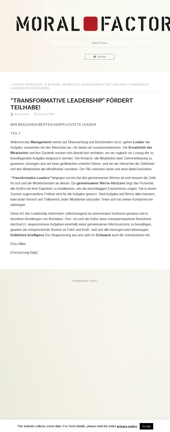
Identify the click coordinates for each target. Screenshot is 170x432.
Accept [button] (146, 426)
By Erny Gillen (22, 114)
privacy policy (127, 426)
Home (99, 56)
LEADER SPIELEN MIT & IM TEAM (36, 84)
